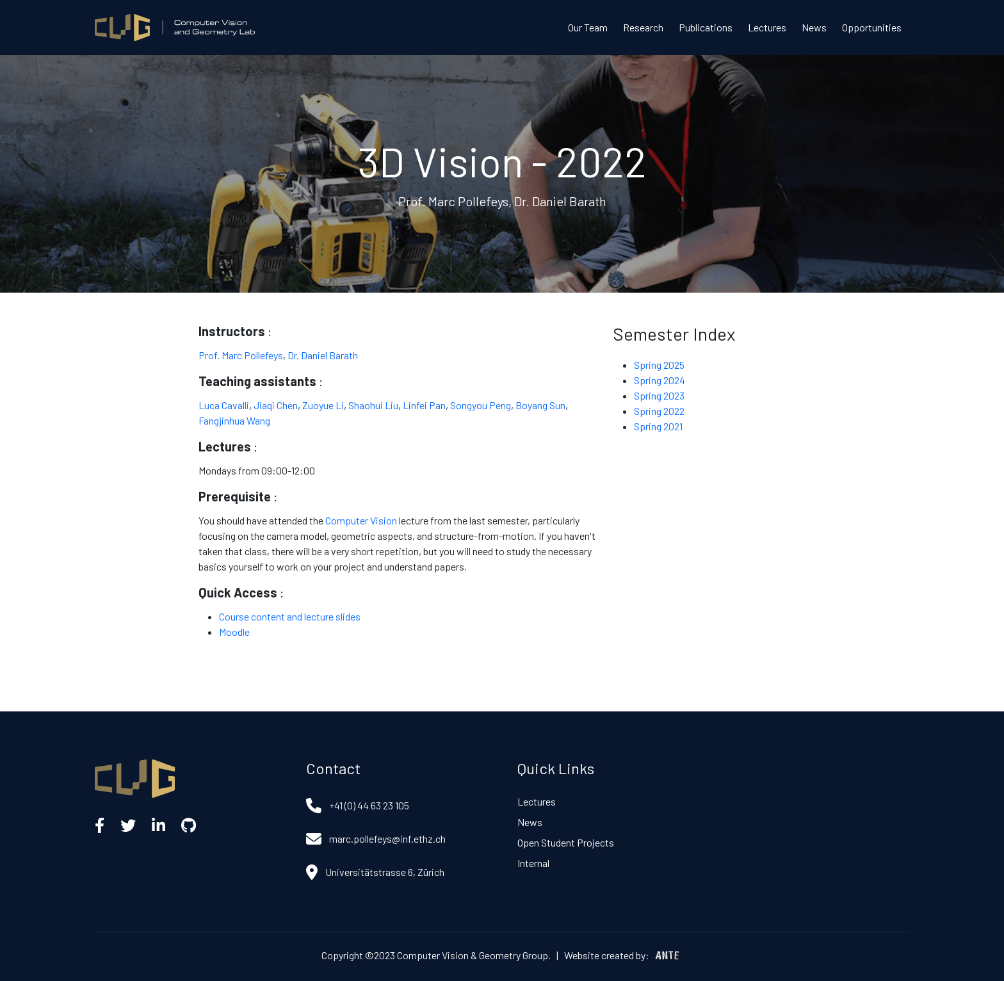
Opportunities (872, 27)
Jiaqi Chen (276, 405)
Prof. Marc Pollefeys (240, 355)
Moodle (234, 632)
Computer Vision (361, 520)
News (814, 27)
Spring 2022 (659, 411)
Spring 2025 (659, 365)
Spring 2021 (658, 426)
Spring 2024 (659, 380)
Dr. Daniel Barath (322, 355)
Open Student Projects (565, 842)
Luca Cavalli (223, 405)
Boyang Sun (540, 405)
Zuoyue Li (323, 405)
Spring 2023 (659, 395)
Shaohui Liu (373, 405)
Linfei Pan (424, 405)
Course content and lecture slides (289, 616)
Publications (706, 27)
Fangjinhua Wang (234, 420)
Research (643, 27)
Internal (533, 863)
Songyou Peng (480, 405)
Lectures (767, 27)
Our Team (588, 27)
